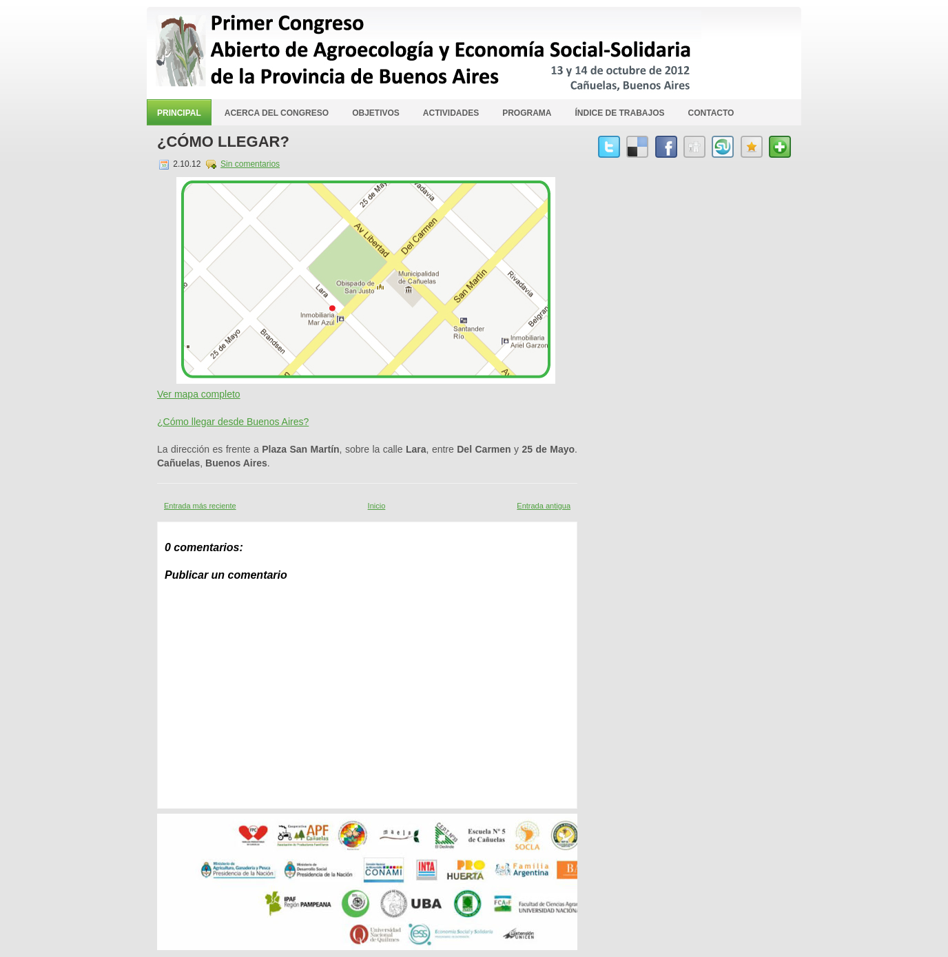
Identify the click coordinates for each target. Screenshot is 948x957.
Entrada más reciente (200, 506)
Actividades (451, 113)
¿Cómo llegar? (223, 141)
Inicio (377, 506)
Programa (526, 113)
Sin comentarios (250, 164)
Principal (179, 113)
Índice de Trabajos (620, 113)
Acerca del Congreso (277, 113)
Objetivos (376, 113)
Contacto (711, 113)
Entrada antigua (543, 506)
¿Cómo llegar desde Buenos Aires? (233, 421)
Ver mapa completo (198, 394)
